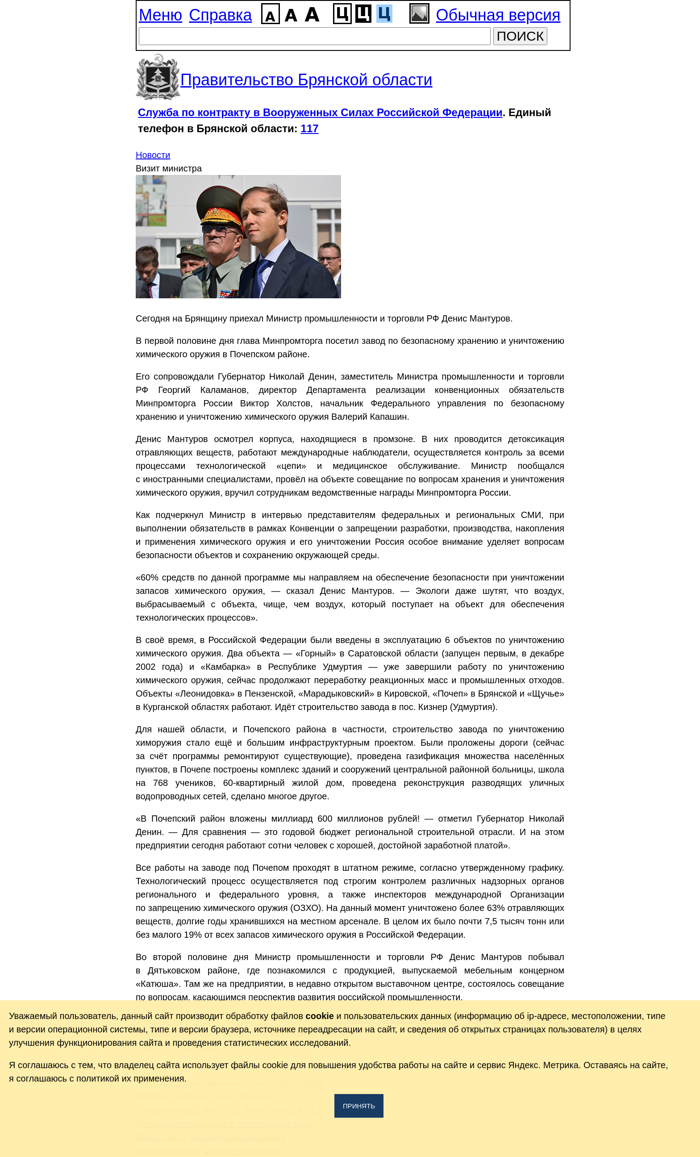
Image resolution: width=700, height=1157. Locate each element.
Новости (153, 155)
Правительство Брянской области (306, 80)
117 (310, 128)
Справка (220, 15)
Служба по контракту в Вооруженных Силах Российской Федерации (320, 112)
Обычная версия (498, 15)
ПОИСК (520, 36)
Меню (160, 15)
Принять (359, 1106)
